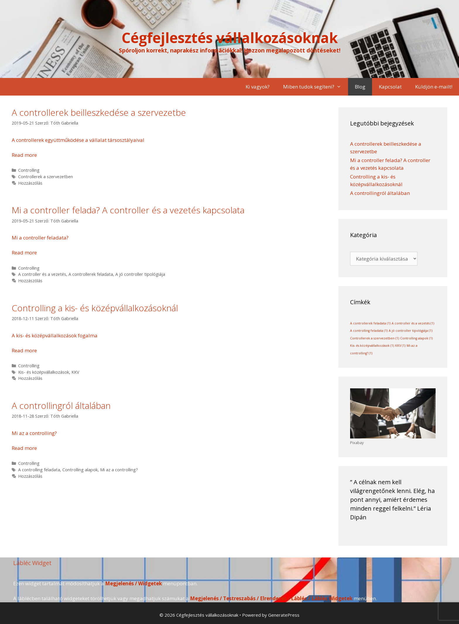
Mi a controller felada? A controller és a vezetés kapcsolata (128, 210)
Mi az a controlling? (119, 469)
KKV (75, 372)
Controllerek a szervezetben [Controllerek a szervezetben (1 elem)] (374, 338)
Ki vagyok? (258, 86)
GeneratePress (283, 615)
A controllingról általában (61, 405)
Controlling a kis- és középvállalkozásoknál (95, 308)
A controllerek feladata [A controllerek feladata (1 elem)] (370, 323)
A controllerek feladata (90, 274)
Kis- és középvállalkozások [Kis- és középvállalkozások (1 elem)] (372, 346)
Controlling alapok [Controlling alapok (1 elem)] (416, 338)
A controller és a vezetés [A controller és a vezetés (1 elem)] (413, 323)
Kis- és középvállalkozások (43, 372)
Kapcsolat (390, 86)
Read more (24, 155)
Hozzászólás (30, 183)
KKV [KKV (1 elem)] (400, 346)
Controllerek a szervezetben (45, 176)
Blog (360, 86)
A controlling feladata (39, 469)
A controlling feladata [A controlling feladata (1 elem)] (369, 331)
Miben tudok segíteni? (315, 87)
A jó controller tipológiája (140, 274)
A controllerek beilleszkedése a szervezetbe (99, 112)
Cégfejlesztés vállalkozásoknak (229, 37)
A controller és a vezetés (42, 274)
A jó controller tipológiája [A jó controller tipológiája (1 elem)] (410, 331)
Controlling (29, 170)
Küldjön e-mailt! (433, 86)
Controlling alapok (80, 469)
